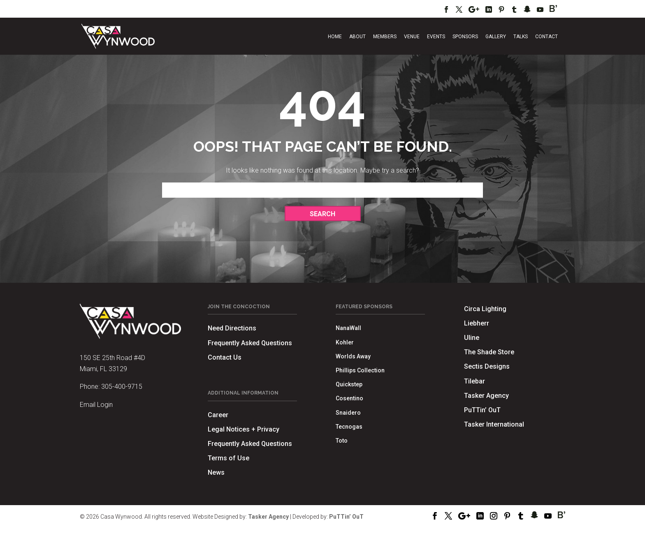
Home (335, 36)
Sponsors (465, 36)
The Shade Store (489, 352)
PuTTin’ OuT (482, 410)
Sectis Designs (487, 366)
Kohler (345, 342)
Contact (546, 36)
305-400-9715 (121, 386)
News (216, 472)
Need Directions (232, 328)
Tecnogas (349, 426)
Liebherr (476, 323)
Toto (342, 440)
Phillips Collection (360, 370)
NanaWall (348, 328)
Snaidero (348, 412)
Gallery (495, 36)
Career (218, 415)
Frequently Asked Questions (250, 343)
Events (436, 36)
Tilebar (474, 381)
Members (385, 36)
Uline (471, 338)
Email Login (96, 405)
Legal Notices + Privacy (243, 429)
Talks (520, 36)
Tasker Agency (486, 395)
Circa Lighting (485, 309)
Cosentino (349, 398)
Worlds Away (353, 356)
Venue (412, 36)
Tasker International (494, 424)
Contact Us (224, 357)
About (357, 36)
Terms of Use (228, 458)
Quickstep (349, 384)
